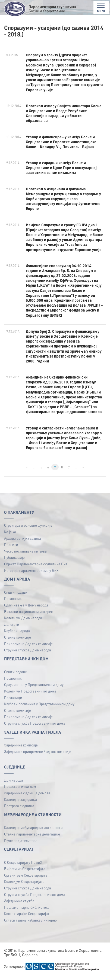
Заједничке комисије (21, 745)
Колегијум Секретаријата (24, 881)
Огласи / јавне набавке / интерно (30, 920)
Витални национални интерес (28, 611)
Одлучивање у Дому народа (26, 605)
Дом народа (13, 780)
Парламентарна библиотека (26, 907)
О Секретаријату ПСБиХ (23, 862)
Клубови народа (17, 630)
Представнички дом (20, 786)
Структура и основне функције (28, 525)
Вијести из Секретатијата (24, 868)
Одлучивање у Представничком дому (34, 684)
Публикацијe (14, 557)
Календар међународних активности (33, 827)
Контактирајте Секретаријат (26, 913)
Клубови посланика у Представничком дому (39, 703)
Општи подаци (15, 592)
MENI (101, 8)
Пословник (12, 598)
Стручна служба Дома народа (27, 650)
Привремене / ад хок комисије (28, 643)
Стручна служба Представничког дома (34, 723)
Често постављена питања (25, 551)
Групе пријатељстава (20, 840)
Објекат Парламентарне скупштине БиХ (36, 564)
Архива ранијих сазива (22, 538)
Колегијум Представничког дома (30, 691)
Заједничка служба (19, 900)
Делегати (11, 624)
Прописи (11, 544)
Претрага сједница (19, 805)
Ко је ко (10, 531)
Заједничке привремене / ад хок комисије (37, 751)
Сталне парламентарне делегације (32, 834)
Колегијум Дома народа (23, 617)
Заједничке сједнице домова (27, 793)
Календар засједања (20, 799)
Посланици (13, 697)
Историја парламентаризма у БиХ (31, 570)
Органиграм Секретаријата (25, 875)
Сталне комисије (17, 637)
